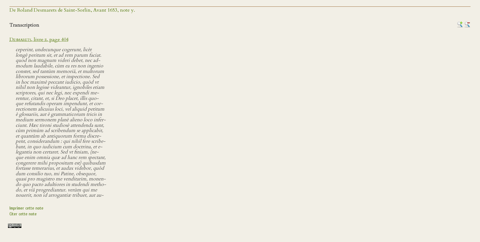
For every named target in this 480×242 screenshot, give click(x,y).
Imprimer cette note (26, 208)
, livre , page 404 (39, 39)
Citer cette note (23, 214)
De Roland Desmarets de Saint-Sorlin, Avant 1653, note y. (72, 10)
